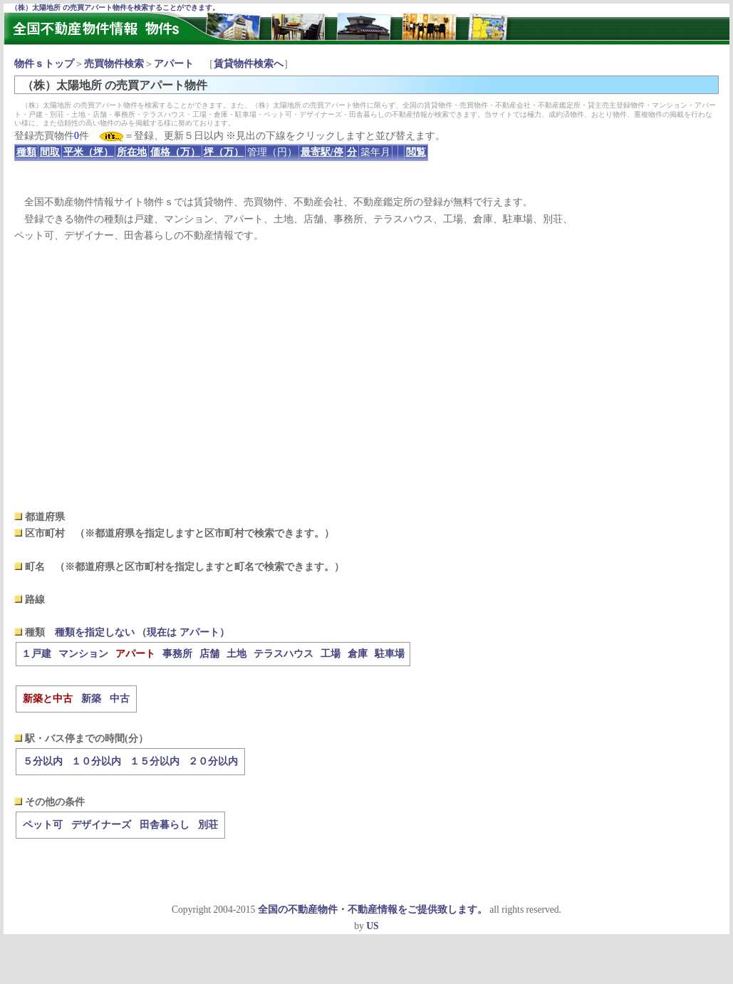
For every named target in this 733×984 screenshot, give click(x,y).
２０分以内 (213, 761)
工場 (330, 653)
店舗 (209, 653)
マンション (83, 653)
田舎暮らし (164, 824)
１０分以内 (96, 761)
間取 (50, 152)
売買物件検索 (114, 63)
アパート (174, 63)
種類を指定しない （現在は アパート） (142, 632)
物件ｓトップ (44, 63)
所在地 (132, 152)
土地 (236, 653)
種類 (26, 152)
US (372, 926)
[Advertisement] (366, 376)
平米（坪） (88, 152)
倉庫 (358, 653)
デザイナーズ (101, 824)
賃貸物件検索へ (249, 63)
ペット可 (43, 824)
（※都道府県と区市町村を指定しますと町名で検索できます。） (199, 566)
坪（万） (224, 152)
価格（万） (175, 152)
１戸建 (36, 653)
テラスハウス (283, 653)
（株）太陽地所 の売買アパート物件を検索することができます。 (115, 7)
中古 (120, 698)
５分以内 (43, 761)
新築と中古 (48, 698)
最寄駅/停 (322, 152)
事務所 (177, 653)
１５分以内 (155, 761)
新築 (91, 698)
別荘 (208, 824)
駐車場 (390, 653)
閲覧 (416, 152)
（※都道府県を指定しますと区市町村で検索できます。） (204, 533)
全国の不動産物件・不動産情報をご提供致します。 (372, 909)
